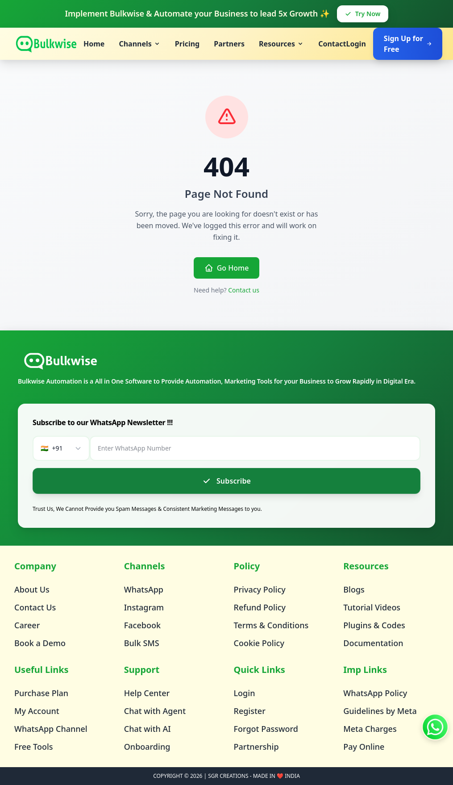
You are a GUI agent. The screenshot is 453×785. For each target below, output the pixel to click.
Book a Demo (40, 643)
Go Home (226, 268)
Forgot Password (266, 728)
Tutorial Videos (371, 607)
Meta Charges (369, 728)
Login (356, 44)
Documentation (373, 643)
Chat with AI (147, 728)
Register (250, 711)
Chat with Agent (155, 711)
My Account (36, 711)
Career (27, 625)
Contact (332, 44)
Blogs (354, 589)
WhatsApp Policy (375, 693)
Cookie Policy (259, 643)
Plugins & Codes (374, 625)
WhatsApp (143, 589)
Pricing (187, 44)
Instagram (144, 607)
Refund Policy (260, 607)
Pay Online (363, 746)
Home (93, 44)
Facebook (142, 625)
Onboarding (147, 746)
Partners (229, 44)
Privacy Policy (260, 589)
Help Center (147, 693)
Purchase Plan (41, 693)
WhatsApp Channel (50, 728)
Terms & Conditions (271, 625)
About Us (32, 589)
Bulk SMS (141, 643)
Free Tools (33, 746)
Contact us (243, 290)
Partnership (256, 746)
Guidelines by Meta (380, 711)
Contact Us (35, 607)
